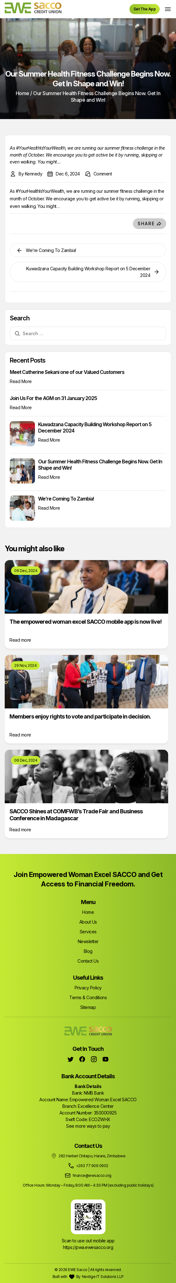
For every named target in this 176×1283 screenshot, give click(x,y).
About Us (88, 922)
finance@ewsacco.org (91, 1175)
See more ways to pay (88, 1126)
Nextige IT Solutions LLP (103, 1276)
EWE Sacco (78, 1269)
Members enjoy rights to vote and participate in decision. (80, 716)
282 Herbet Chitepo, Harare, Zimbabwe (92, 1156)
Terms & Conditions (88, 997)
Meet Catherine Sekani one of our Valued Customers (67, 372)
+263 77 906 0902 (92, 1165)
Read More (21, 381)
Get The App (144, 9)
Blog (88, 951)
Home (22, 93)
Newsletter (88, 941)
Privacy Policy (88, 987)
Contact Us (88, 961)
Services (88, 931)
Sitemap (88, 1007)
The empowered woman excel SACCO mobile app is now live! (85, 621)
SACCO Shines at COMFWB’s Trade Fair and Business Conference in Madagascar (76, 815)
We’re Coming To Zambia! (66, 498)
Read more (20, 640)
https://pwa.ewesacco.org (88, 1247)
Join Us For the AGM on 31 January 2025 (53, 398)
